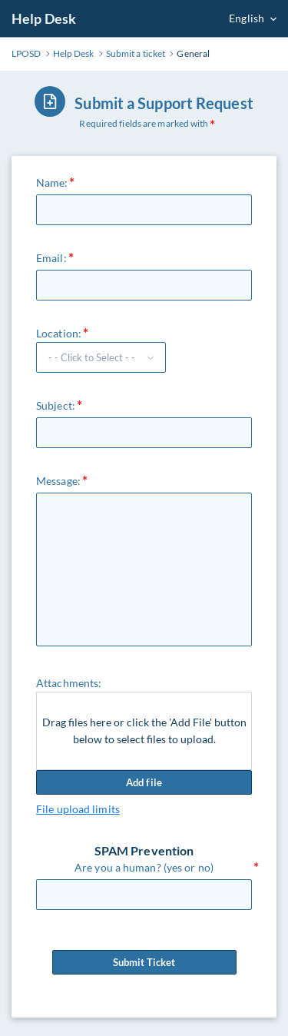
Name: (52, 182)
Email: (51, 257)
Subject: (55, 405)
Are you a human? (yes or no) (144, 867)
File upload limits (78, 808)
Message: (58, 480)
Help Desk (44, 18)
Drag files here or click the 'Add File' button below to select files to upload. (144, 730)
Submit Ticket (144, 962)
